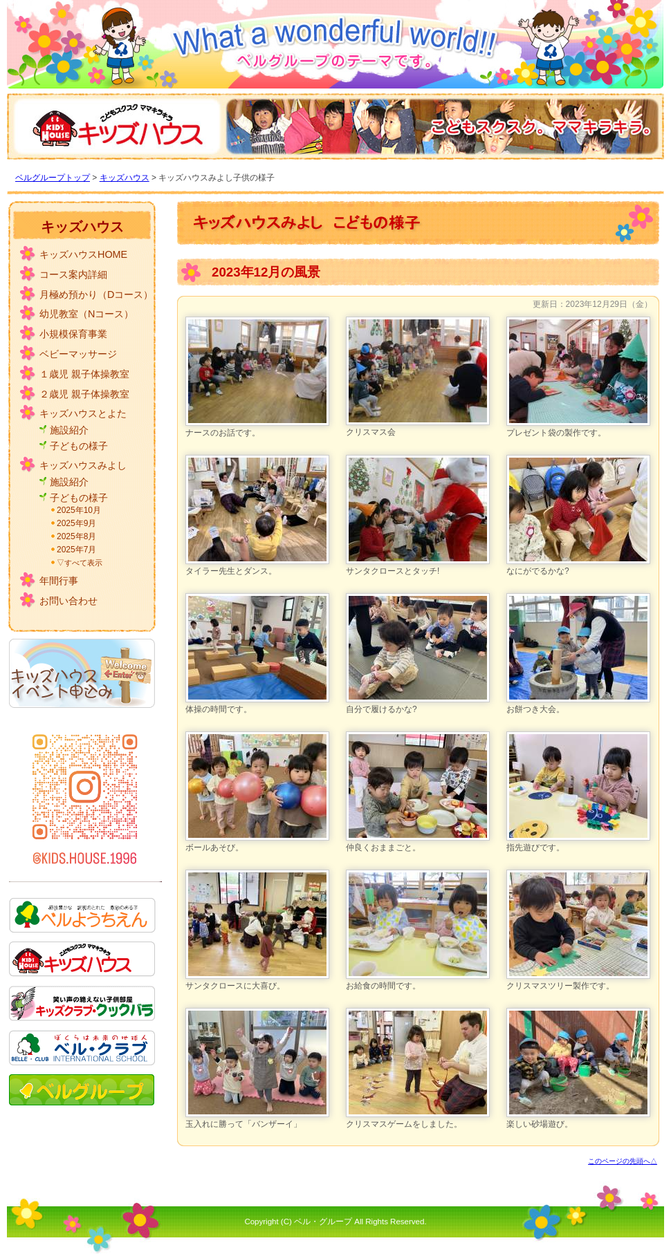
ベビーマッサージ (78, 353)
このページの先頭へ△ (622, 1161)
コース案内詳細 (73, 274)
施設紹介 (69, 430)
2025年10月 (79, 510)
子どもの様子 (79, 445)
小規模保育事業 (73, 333)
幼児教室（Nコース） (86, 313)
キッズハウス (124, 178)
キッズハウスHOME (83, 254)
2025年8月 (76, 536)
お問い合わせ (68, 600)
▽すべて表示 (79, 563)
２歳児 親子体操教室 (84, 394)
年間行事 (58, 580)
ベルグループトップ (52, 178)
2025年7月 (76, 549)
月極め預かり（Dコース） (96, 294)
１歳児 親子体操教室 (84, 374)
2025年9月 (76, 523)
